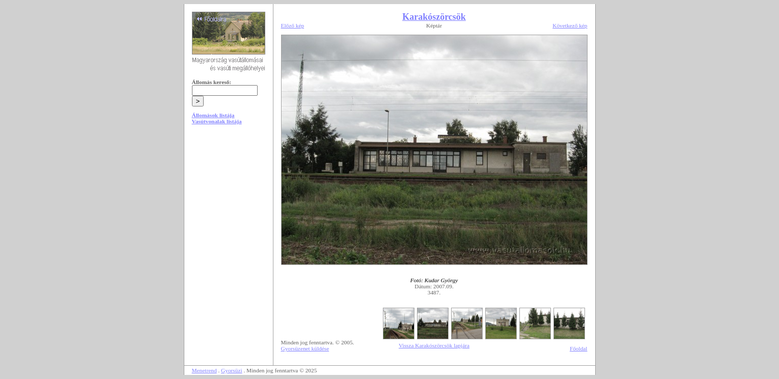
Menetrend (204, 370)
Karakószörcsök (434, 17)
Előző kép (292, 25)
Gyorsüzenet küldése (305, 348)
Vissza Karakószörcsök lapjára (434, 345)
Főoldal (579, 348)
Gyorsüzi (231, 370)
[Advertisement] (228, 210)
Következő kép (569, 25)
